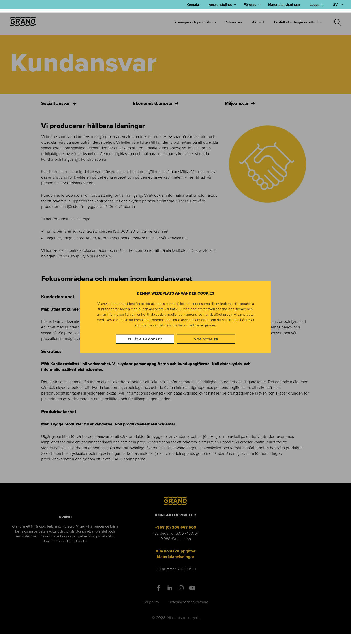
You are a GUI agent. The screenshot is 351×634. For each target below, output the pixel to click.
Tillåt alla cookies (145, 338)
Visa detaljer (206, 338)
